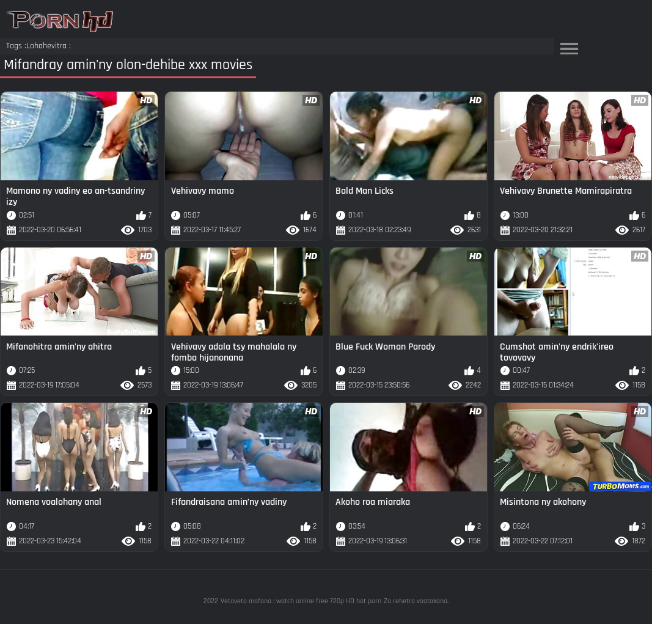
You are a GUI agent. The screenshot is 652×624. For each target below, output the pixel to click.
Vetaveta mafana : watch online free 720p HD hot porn (301, 601)
